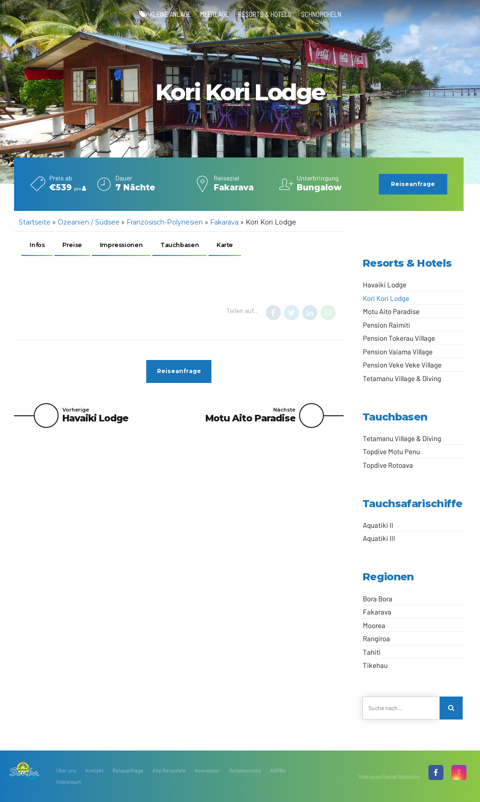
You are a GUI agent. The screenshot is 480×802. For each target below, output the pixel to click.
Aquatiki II (378, 525)
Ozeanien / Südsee (89, 222)
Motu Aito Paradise (391, 311)
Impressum (68, 782)
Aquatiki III (379, 538)
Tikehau (375, 665)
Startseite (35, 222)
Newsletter (207, 770)
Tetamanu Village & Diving (402, 378)
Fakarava (224, 222)
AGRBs (277, 770)
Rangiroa (376, 638)
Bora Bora (377, 598)
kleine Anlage (170, 14)
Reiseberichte (245, 770)
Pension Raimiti (386, 325)
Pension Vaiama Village (398, 351)
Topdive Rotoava (388, 465)
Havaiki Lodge (384, 284)
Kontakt (94, 770)
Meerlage (214, 14)
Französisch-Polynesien (165, 222)
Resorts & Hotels (265, 14)
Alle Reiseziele (169, 770)
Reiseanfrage (127, 770)
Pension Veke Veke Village (402, 364)
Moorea (374, 625)
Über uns (66, 770)
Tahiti (372, 652)
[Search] (451, 708)
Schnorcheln (321, 14)
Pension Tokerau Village (399, 338)
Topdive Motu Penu (391, 451)
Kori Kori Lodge (386, 298)
